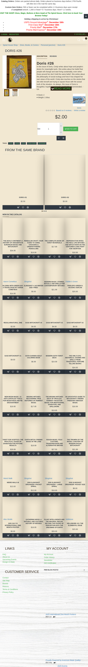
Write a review (79, 110)
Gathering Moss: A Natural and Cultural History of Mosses (33, 521)
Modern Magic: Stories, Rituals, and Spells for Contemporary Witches (54, 284)
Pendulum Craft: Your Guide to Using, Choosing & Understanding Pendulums (33, 245)
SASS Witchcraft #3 (54, 323)
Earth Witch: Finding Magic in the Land (34, 441)
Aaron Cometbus (10, 282)
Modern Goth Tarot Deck (54, 357)
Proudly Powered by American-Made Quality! (63, 660)
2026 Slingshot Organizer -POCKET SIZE (75, 483)
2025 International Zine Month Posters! (61, 614)
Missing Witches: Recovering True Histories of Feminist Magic (33, 400)
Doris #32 (65, 197)
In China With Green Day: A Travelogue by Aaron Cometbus (13, 287)
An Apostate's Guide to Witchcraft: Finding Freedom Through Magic (75, 400)
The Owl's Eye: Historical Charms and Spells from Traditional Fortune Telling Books (75, 360)
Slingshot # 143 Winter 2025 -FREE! (33, 287)
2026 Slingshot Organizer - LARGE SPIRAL (54, 484)
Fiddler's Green (72, 282)
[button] (18, 88)
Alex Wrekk (7, 519)
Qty (38, 129)
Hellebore (69, 519)
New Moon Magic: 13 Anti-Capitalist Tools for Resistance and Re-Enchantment (13, 400)
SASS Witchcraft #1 (13, 356)
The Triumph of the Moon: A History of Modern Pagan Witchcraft (75, 443)
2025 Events (62, 666)
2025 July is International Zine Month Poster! (13, 525)
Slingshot (27, 282)
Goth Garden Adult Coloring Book (33, 357)
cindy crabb (32, 143)
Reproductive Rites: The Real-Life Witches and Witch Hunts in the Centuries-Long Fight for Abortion (75, 245)
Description (42, 56)
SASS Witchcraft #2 (75, 323)
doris (10, 143)
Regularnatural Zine (13, 323)
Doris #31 (23, 197)
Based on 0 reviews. (64, 110)
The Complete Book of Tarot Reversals (54, 242)
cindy (17, 143)
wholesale (42, 143)
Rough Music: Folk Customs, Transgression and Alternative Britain (54, 443)
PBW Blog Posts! (51, 570)
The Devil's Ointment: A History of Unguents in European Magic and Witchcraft (13, 244)
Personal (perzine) (48, 45)
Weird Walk (7, 478)
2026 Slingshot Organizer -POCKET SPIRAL (34, 484)
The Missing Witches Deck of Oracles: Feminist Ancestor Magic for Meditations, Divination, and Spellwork (54, 401)
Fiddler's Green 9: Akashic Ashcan (75, 287)
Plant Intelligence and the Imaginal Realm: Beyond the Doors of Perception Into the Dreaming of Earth (54, 523)
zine (23, 143)
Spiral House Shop (10, 45)
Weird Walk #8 (13, 482)
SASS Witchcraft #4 (33, 323)
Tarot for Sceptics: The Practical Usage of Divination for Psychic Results (13, 443)
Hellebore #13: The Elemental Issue (75, 524)
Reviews (53, 56)
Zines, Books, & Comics (29, 45)
